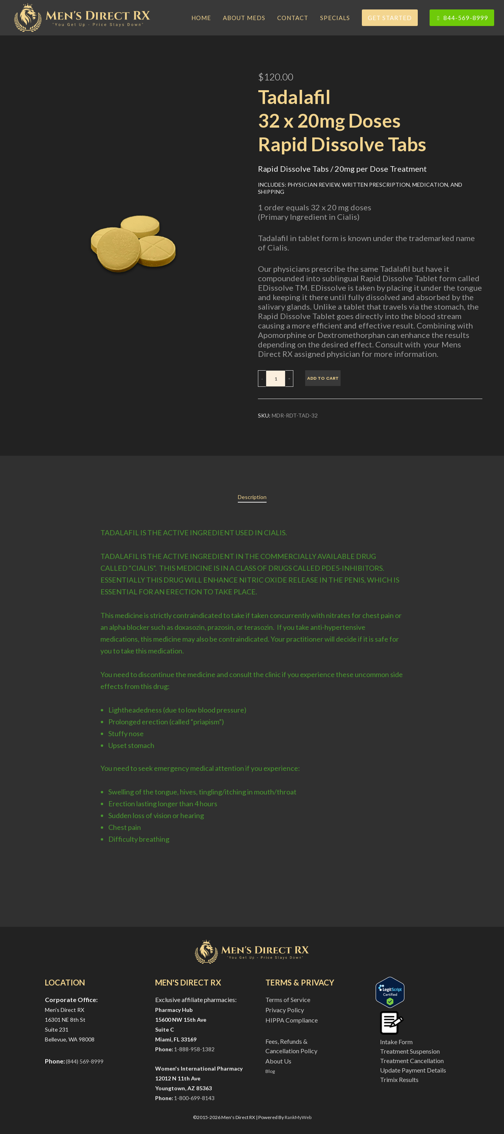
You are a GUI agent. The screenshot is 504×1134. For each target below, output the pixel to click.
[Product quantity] (275, 378)
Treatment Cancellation (412, 1060)
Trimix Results (399, 1079)
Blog (270, 1071)
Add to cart (323, 378)
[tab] (252, 497)
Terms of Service (287, 999)
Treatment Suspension (410, 1051)
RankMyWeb (298, 1117)
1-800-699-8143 (194, 1098)
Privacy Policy (284, 1009)
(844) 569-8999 (85, 1061)
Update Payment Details (413, 1070)
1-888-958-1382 (194, 1049)
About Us (278, 1061)
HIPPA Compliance (291, 1020)
